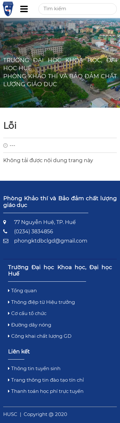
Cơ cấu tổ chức (27, 313)
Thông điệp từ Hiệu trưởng (41, 302)
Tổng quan (22, 290)
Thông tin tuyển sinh (34, 368)
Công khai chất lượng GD (39, 336)
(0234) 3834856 (33, 231)
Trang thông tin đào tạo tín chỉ (46, 380)
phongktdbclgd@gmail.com (50, 241)
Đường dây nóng (29, 325)
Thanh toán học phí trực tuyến (46, 391)
